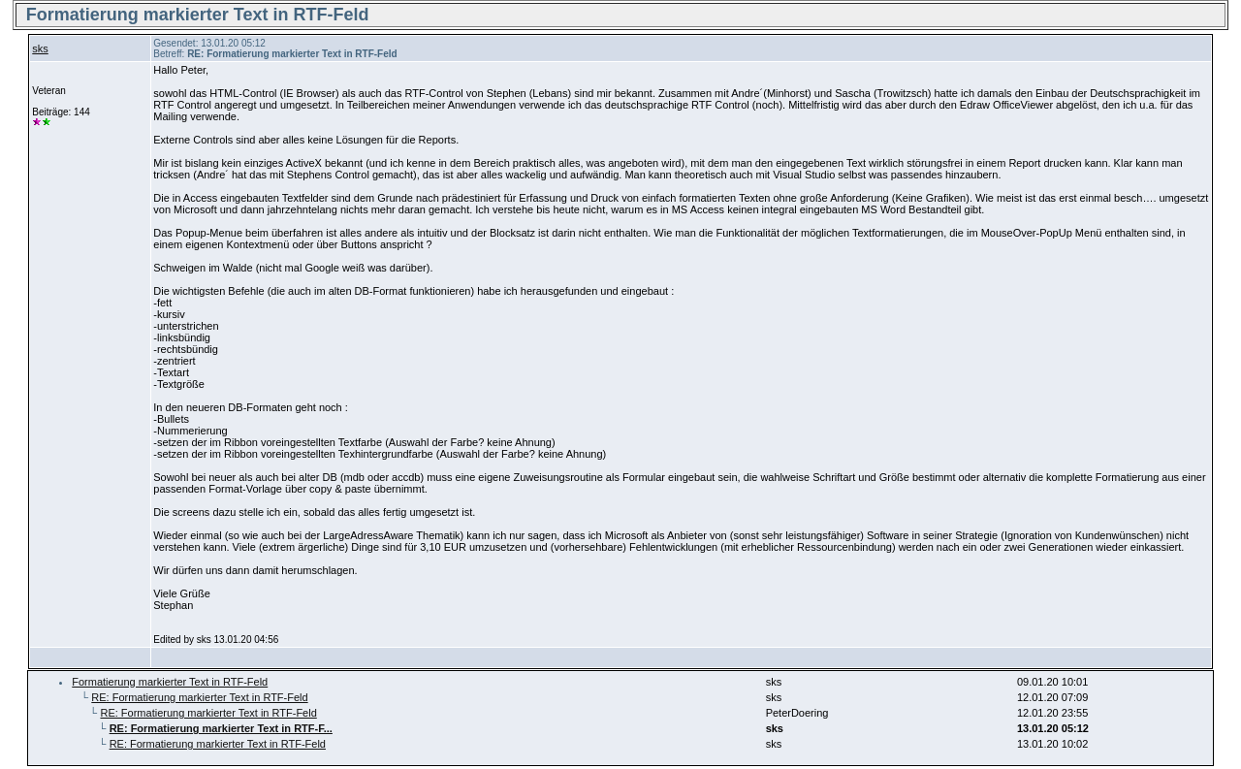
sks (40, 48)
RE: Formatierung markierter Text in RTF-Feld (199, 697)
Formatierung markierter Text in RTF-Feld (170, 682)
